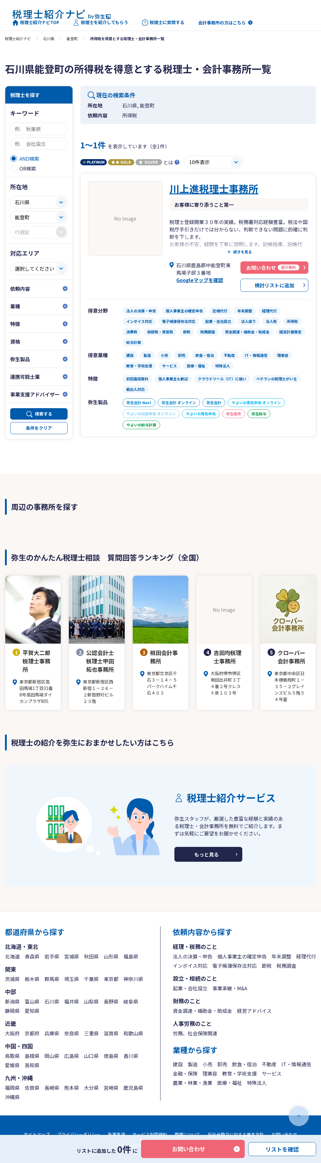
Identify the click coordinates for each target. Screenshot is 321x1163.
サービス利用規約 (149, 1134)
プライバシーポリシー (78, 1134)
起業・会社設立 (190, 988)
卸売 (222, 1064)
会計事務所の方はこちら (222, 22)
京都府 (32, 1033)
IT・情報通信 (296, 1064)
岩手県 (51, 956)
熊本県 (71, 1087)
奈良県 (71, 1033)
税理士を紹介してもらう (100, 22)
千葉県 (91, 979)
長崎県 (51, 1087)
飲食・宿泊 (244, 1064)
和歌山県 (133, 1033)
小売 (207, 1064)
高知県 (32, 1065)
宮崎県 (111, 1087)
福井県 (71, 1001)
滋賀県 (111, 1033)
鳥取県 (12, 1055)
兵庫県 (51, 1033)
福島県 (130, 956)
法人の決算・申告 (192, 956)
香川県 (130, 1055)
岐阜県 (130, 1001)
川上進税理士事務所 (213, 188)
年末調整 (281, 956)
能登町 (72, 38)
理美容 (209, 1073)
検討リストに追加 (274, 285)
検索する (43, 414)
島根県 (32, 1055)
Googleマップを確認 (199, 280)
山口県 (91, 1055)
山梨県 (91, 1001)
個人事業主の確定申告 (242, 956)
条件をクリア (39, 428)
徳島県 (111, 1055)
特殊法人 (257, 1082)
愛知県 (32, 1010)
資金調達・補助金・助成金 (202, 1010)
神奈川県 (133, 979)
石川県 (48, 38)
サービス (271, 1073)
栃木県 (32, 979)
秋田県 (91, 956)
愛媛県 (12, 1065)
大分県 (91, 1087)
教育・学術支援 (239, 1073)
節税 (267, 965)
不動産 (269, 1064)
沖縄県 (12, 1097)
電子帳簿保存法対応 (234, 965)
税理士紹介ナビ (18, 38)
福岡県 (12, 1087)
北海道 (12, 956)
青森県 (32, 956)
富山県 (32, 1001)
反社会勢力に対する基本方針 (236, 1134)
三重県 (91, 1033)
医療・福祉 (229, 1082)
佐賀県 (32, 1087)
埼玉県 (71, 979)
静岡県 (12, 1010)
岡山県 (51, 1055)
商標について (187, 1134)
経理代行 (306, 956)
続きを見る (242, 252)
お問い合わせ (188, 1149)
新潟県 (12, 1001)
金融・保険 (185, 1073)
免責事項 (116, 1134)
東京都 (111, 979)
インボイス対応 (190, 965)
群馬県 (51, 979)
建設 (178, 1064)
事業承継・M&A (229, 988)
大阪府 (12, 1033)
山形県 (111, 956)
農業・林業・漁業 (192, 1082)
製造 (193, 1064)
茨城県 (12, 979)
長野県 (111, 1001)
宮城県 (71, 956)
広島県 (71, 1055)
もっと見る (206, 854)
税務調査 (286, 965)
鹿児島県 (133, 1087)
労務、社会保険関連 (195, 1033)
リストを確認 (282, 1149)
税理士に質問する (163, 22)
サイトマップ (37, 1134)
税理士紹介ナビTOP (35, 22)
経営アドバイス (254, 1010)
